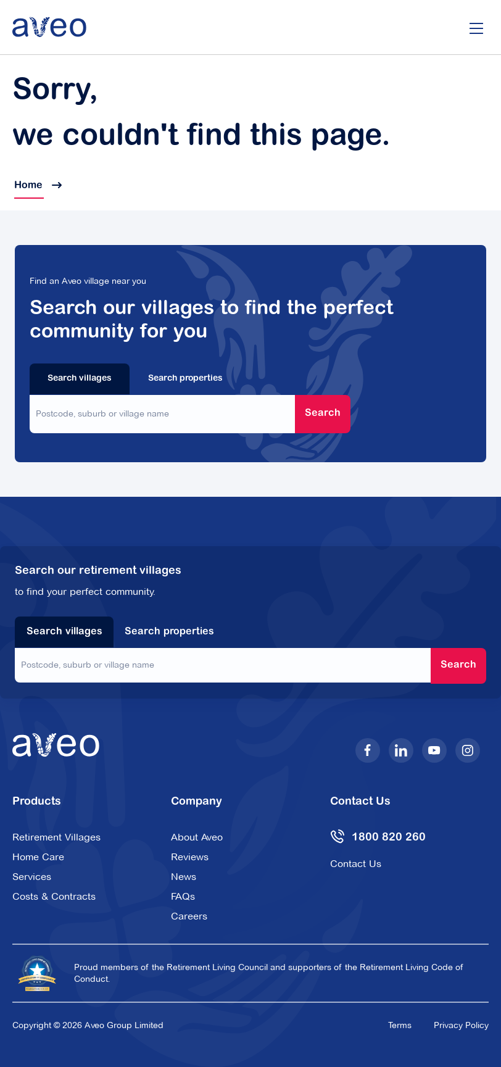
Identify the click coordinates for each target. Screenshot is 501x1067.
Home (37, 186)
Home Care (38, 857)
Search (323, 413)
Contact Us (355, 864)
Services (31, 876)
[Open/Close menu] (476, 27)
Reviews (190, 857)
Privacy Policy (461, 1025)
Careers (189, 916)
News (183, 876)
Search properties (185, 379)
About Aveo (197, 837)
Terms (400, 1025)
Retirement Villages (56, 837)
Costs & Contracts (54, 896)
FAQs (183, 896)
